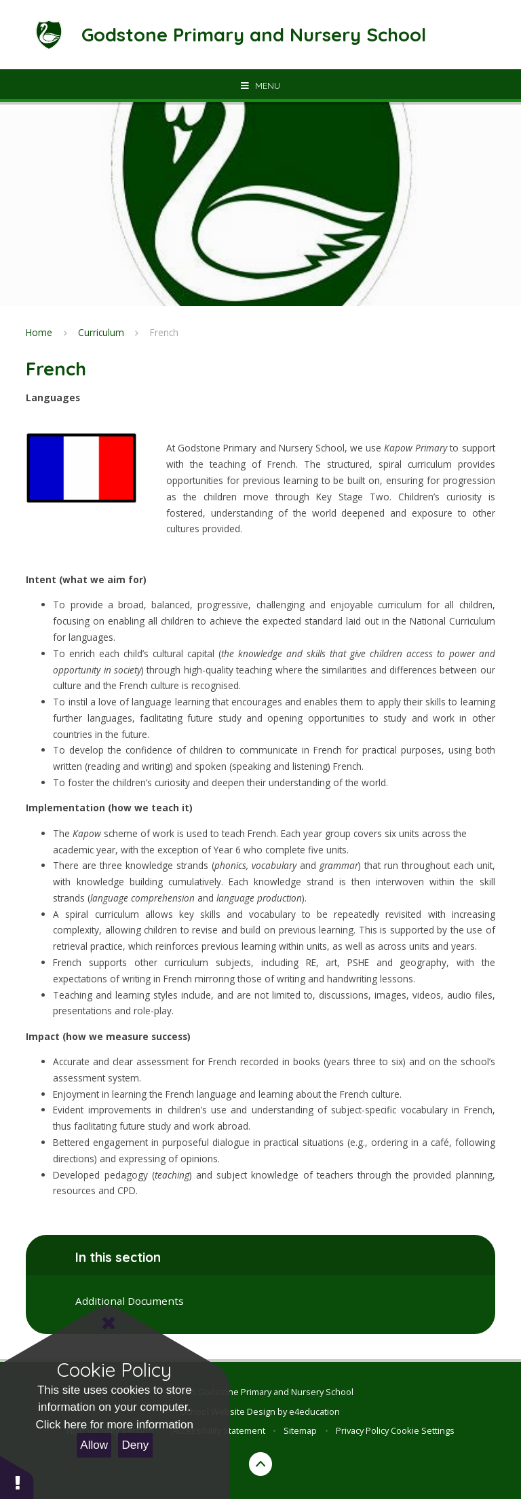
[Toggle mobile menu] (260, 85)
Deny (135, 1445)
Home (39, 332)
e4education (314, 1411)
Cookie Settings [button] (423, 1430)
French (164, 332)
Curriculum (101, 332)
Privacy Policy (362, 1430)
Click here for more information (114, 1424)
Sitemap (300, 1430)
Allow (94, 1445)
